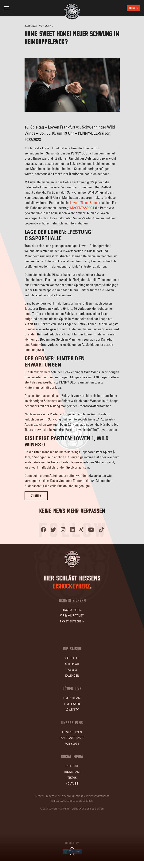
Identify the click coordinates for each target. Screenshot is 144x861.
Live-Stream (72, 698)
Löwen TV (72, 709)
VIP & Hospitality (72, 615)
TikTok (72, 777)
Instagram (72, 772)
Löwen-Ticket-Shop (83, 202)
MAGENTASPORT (82, 208)
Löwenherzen (72, 732)
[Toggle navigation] (7, 8)
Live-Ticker (72, 704)
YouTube (72, 783)
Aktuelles (72, 658)
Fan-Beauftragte (72, 738)
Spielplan (72, 664)
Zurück (36, 496)
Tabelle (72, 669)
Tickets (133, 8)
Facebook (72, 766)
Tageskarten (72, 610)
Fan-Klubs (72, 743)
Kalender (72, 675)
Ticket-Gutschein (72, 621)
